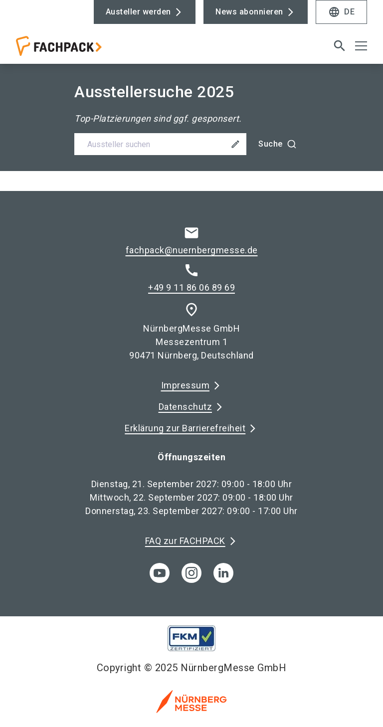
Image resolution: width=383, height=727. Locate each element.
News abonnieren (249, 11)
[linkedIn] (223, 573)
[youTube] (160, 573)
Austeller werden (138, 11)
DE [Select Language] (341, 12)
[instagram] (191, 573)
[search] (339, 45)
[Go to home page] (100, 50)
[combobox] (191, 144)
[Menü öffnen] (361, 46)
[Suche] (277, 144)
